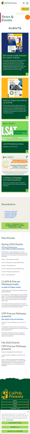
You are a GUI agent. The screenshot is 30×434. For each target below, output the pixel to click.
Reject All (15, 427)
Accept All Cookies (15, 431)
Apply (15, 400)
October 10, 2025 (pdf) (11, 214)
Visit (15, 406)
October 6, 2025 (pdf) (10, 216)
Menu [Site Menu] (25, 9)
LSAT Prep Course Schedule (13, 249)
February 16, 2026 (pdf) (11, 211)
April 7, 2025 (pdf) (9, 217)
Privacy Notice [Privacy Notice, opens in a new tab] (9, 420)
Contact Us (15, 408)
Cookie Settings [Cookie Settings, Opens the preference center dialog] (15, 422)
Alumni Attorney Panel (11, 287)
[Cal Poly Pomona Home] (9, 3)
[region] (15, 422)
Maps (15, 403)
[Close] (28, 411)
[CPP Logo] (12, 394)
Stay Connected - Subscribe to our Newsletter (15, 225)
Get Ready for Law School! (13, 319)
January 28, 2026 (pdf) (11, 213)
